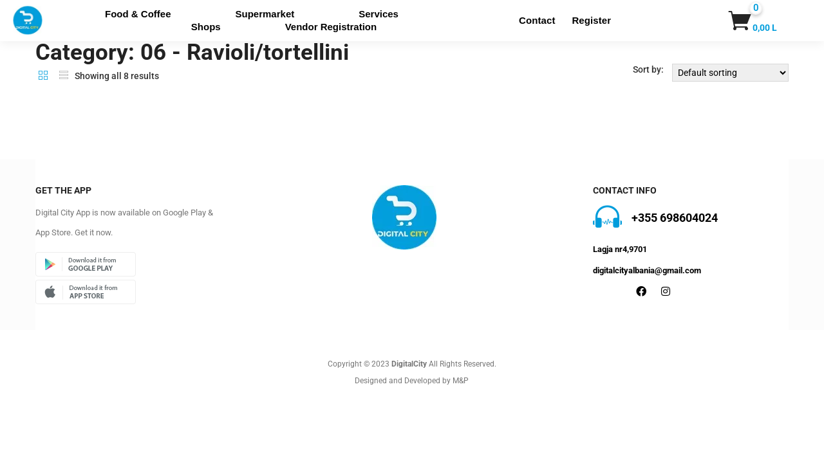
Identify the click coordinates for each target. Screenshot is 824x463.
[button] (738, 20)
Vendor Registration (331, 26)
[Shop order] (730, 73)
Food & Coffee (138, 13)
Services (378, 13)
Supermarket (265, 13)
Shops (206, 26)
